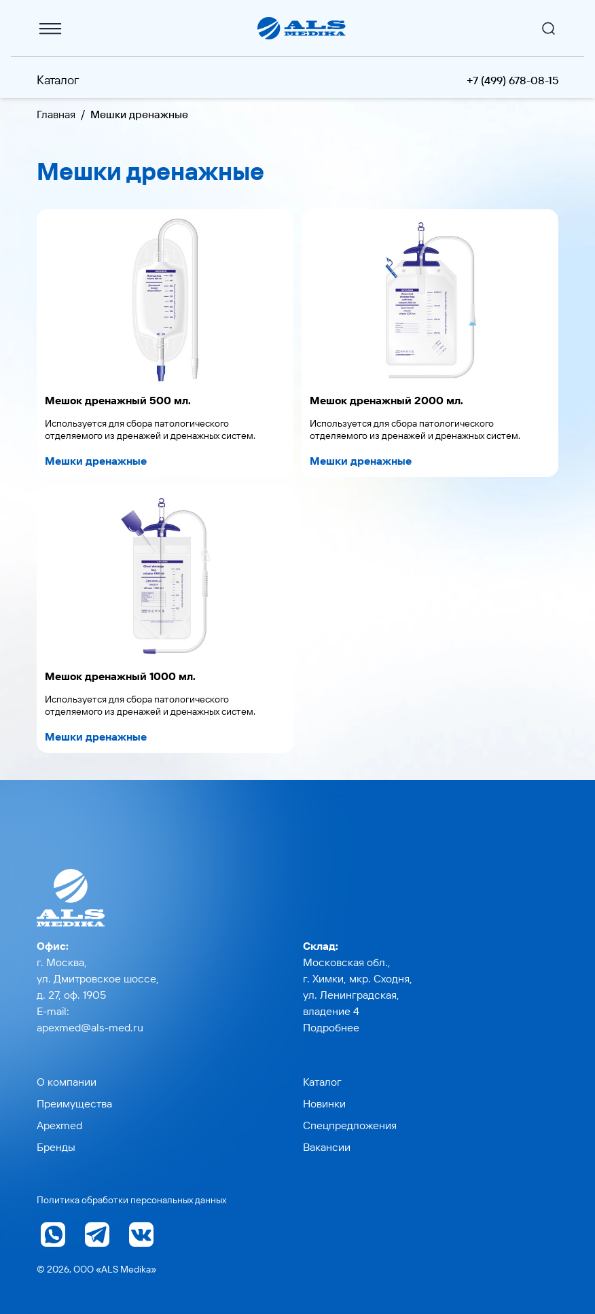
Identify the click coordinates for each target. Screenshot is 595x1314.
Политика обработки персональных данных (131, 1200)
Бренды (56, 1147)
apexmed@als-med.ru (90, 1027)
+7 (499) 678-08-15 (512, 80)
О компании (66, 1081)
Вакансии (326, 1147)
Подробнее (331, 1027)
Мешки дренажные (96, 460)
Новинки (324, 1103)
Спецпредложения (350, 1125)
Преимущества (74, 1103)
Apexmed (59, 1125)
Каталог (58, 80)
